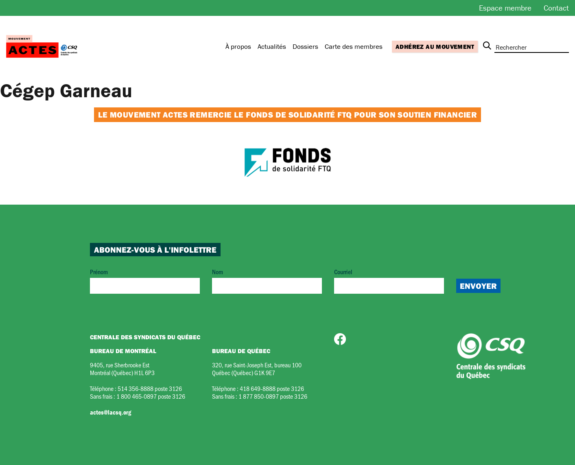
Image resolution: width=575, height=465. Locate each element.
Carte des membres (354, 46)
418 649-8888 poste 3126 (272, 388)
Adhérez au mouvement (435, 46)
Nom (267, 280)
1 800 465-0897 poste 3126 (150, 396)
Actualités (272, 46)
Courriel (389, 280)
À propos (238, 46)
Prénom (145, 280)
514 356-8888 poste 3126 (150, 388)
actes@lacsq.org (110, 412)
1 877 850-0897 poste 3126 (272, 396)
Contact (556, 8)
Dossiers (305, 46)
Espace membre (505, 8)
